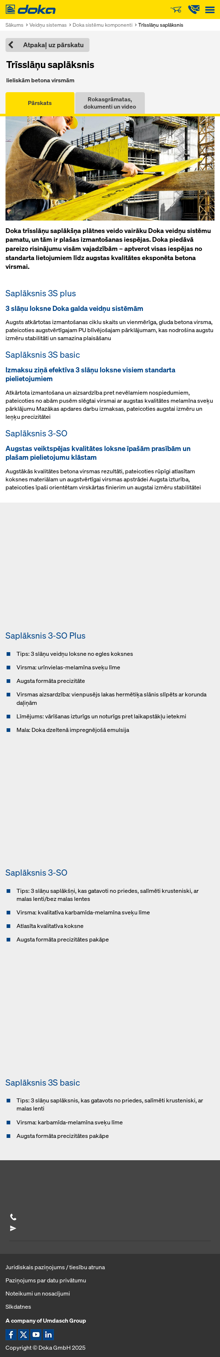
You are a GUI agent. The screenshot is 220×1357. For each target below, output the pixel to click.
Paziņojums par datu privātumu (46, 1280)
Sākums (14, 24)
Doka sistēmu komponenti (102, 24)
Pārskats (40, 103)
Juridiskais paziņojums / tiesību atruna (55, 1267)
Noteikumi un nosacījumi (38, 1293)
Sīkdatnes (18, 1307)
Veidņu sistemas (48, 24)
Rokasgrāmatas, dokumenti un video (110, 102)
